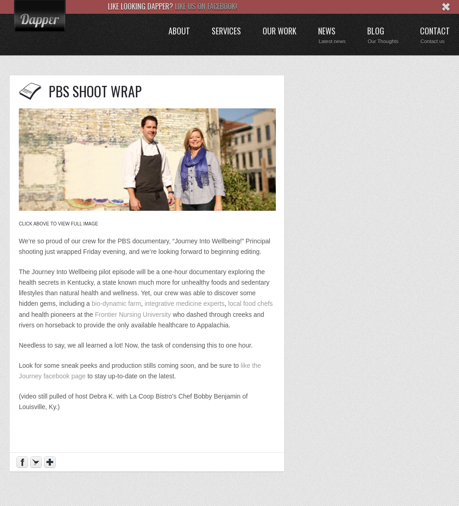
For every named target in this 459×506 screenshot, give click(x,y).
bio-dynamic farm (116, 303)
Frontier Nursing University (133, 314)
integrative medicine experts (184, 303)
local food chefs (250, 303)
